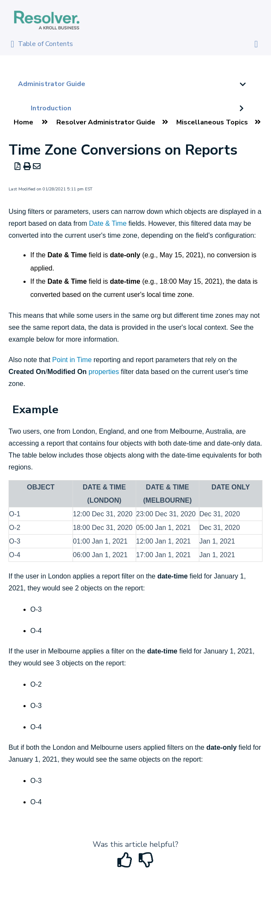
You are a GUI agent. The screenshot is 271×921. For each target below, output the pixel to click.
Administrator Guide (51, 84)
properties (104, 371)
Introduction (51, 108)
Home (23, 122)
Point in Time (71, 359)
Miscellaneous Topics (212, 122)
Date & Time (108, 223)
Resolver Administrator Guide (105, 122)
